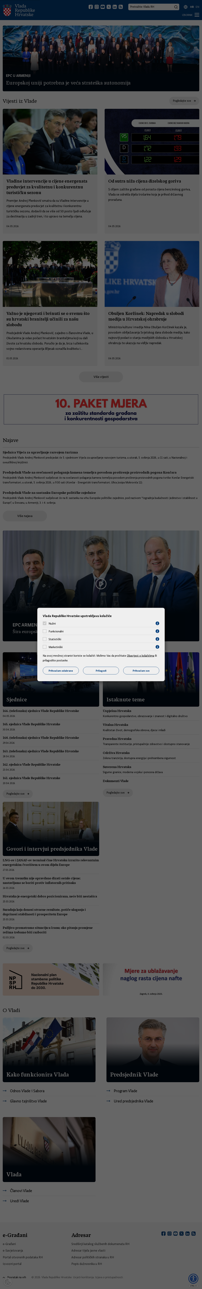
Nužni (52, 623)
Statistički (55, 639)
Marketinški (56, 647)
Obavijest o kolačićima (140, 655)
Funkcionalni (56, 631)
